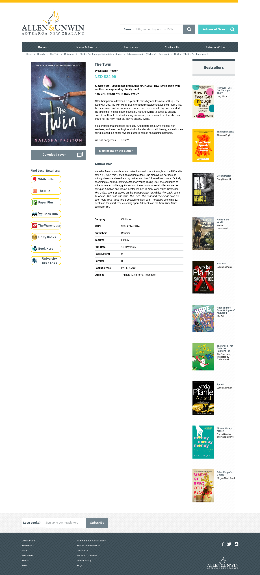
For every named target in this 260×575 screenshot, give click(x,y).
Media (25, 550)
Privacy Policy (84, 560)
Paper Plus (45, 202)
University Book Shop (49, 261)
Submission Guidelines (89, 545)
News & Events (86, 47)
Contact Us (172, 47)
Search (129, 29)
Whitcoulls (46, 179)
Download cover (54, 155)
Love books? (32, 523)
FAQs (80, 565)
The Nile (44, 191)
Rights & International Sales (91, 540)
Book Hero (45, 249)
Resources (131, 47)
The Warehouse (49, 225)
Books (42, 47)
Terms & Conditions (87, 555)
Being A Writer (216, 47)
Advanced (215, 29)
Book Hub (51, 214)
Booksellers (28, 545)
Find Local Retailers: (45, 171)
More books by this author (116, 150)
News (25, 565)
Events (25, 560)
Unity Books (47, 237)
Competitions (28, 540)
